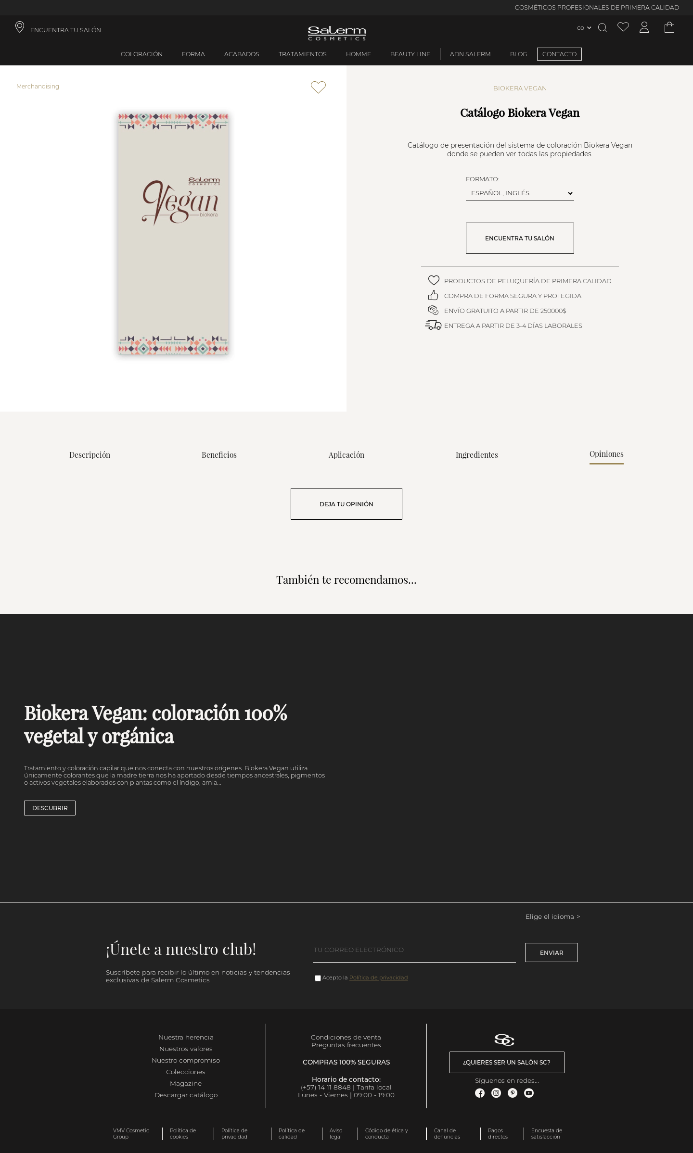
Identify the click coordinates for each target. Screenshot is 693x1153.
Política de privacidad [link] (234, 1134)
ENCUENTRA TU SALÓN (519, 238)
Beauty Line (410, 54)
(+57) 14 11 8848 (326, 1087)
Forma (193, 54)
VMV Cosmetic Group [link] (131, 1134)
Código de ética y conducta (386, 1134)
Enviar (552, 952)
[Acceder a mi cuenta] (644, 27)
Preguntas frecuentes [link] (346, 1045)
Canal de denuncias (447, 1134)
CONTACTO (559, 54)
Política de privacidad (378, 977)
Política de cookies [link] (183, 1134)
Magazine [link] (186, 1083)
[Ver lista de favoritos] (623, 27)
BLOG (518, 54)
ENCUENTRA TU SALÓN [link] (65, 30)
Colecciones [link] (185, 1072)
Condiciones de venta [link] (346, 1037)
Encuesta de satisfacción (546, 1134)
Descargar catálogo (186, 1095)
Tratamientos (303, 54)
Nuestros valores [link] (186, 1049)
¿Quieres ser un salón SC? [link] (507, 1062)
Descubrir (50, 808)
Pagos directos (498, 1134)
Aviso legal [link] (336, 1134)
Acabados (241, 54)
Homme (358, 54)
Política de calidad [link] (292, 1134)
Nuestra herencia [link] (186, 1037)
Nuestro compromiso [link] (186, 1060)
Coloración (142, 54)
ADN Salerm (470, 54)
